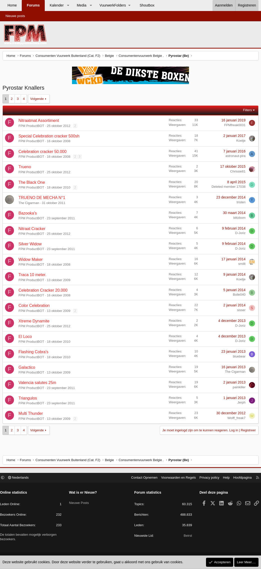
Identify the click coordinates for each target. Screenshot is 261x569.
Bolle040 (238, 296)
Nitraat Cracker (33, 230)
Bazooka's (29, 214)
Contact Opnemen (142, 478)
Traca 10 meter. (34, 276)
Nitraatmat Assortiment (40, 122)
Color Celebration (35, 307)
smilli (240, 265)
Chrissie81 (236, 172)
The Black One (33, 183)
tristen (240, 203)
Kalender (57, 5)
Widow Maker (32, 261)
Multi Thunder (32, 415)
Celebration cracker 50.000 (44, 153)
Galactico (28, 368)
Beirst (186, 536)
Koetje (239, 142)
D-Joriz (239, 234)
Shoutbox (147, 5)
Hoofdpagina (240, 478)
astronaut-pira (234, 157)
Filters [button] (246, 111)
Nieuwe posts (15, 16)
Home (12, 5)
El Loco (26, 338)
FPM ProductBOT (33, 127)
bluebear (238, 357)
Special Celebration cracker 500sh (50, 137)
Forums (33, 5)
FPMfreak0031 (233, 126)
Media (81, 5)
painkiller (238, 388)
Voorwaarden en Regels (176, 478)
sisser (240, 311)
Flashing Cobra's (35, 353)
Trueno (26, 168)
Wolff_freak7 (235, 419)
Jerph (240, 404)
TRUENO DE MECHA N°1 (43, 199)
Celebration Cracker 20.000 (44, 291)
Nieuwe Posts (80, 501)
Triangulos (29, 399)
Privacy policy (207, 478)
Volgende (38, 100)
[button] (68, 5)
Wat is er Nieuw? (84, 493)
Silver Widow (31, 245)
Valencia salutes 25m (39, 384)
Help (223, 478)
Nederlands (20, 478)
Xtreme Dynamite (35, 322)
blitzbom (238, 219)
